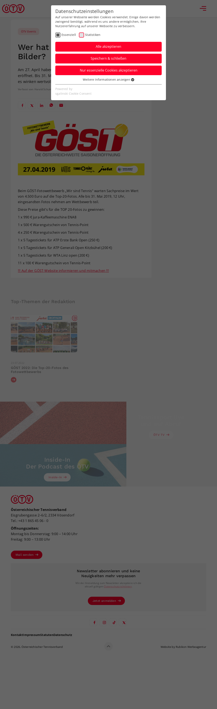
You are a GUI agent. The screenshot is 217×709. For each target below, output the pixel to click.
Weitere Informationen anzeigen (108, 79)
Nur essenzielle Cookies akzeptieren (108, 70)
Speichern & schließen (108, 58)
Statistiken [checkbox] (92, 35)
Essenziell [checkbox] (68, 35)
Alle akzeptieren (108, 46)
